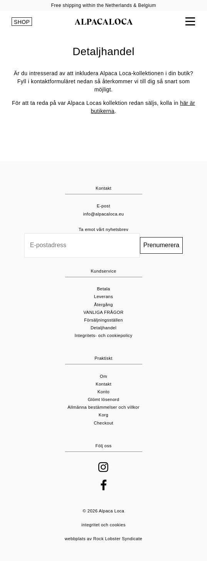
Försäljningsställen (103, 320)
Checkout (103, 423)
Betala (103, 288)
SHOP (22, 22)
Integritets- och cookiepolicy (103, 335)
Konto (103, 391)
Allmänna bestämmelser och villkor (103, 407)
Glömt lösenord (103, 399)
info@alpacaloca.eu (103, 214)
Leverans (103, 296)
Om (103, 376)
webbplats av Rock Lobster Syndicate (103, 538)
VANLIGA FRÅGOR (104, 312)
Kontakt (103, 384)
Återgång (103, 304)
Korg (103, 415)
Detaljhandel (103, 327)
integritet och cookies (103, 524)
